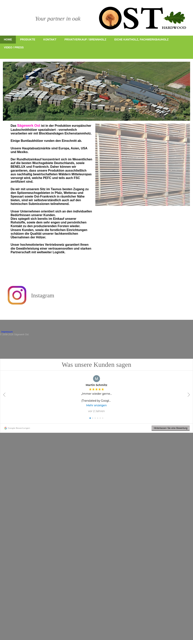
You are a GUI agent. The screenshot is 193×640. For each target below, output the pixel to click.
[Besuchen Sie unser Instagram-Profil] (17, 295)
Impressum (10, 331)
